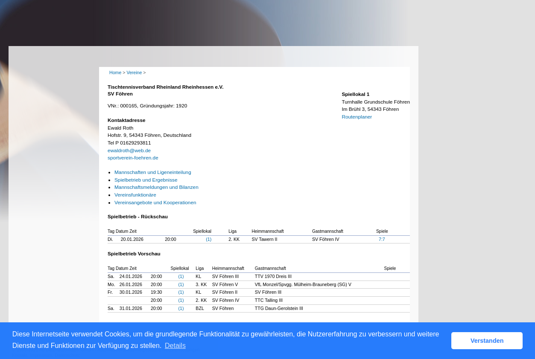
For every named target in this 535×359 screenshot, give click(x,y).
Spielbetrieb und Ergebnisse (146, 180)
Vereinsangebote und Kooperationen (155, 203)
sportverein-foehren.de (133, 158)
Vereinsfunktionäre (135, 195)
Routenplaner (357, 117)
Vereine (134, 72)
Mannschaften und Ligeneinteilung (152, 172)
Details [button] (175, 345)
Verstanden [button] (487, 340)
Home (115, 72)
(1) (208, 239)
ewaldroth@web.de (129, 150)
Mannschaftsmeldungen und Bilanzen (156, 187)
